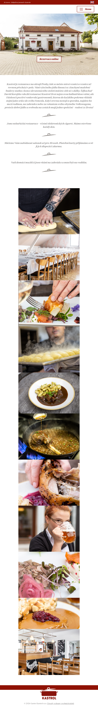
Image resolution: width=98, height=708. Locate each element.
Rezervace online (49, 59)
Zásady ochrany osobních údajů (60, 704)
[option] (49, 44)
